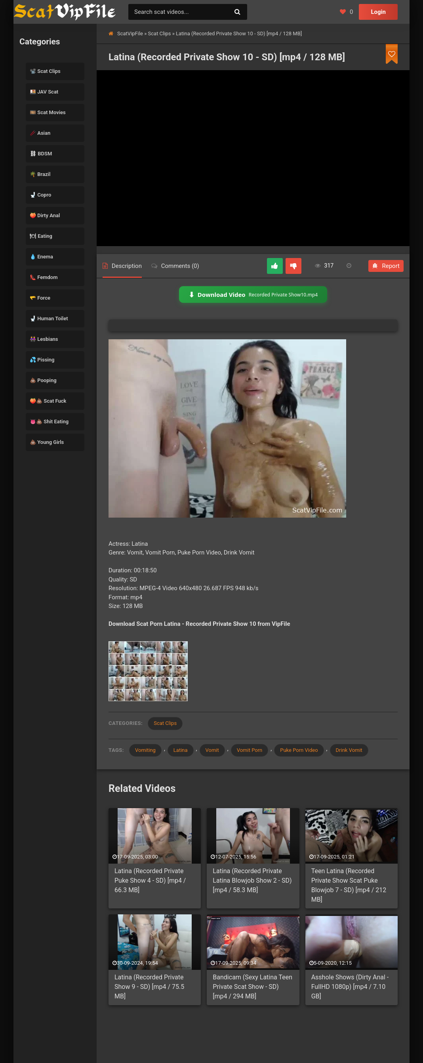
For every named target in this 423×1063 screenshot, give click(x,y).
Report (386, 266)
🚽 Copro (40, 195)
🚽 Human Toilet (49, 318)
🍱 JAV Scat (44, 92)
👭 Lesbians (44, 339)
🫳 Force (40, 298)
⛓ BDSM (41, 154)
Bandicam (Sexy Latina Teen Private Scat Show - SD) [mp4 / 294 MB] (252, 986)
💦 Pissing (42, 360)
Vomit (212, 750)
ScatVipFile (130, 33)
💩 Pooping (43, 380)
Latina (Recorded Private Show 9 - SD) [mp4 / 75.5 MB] (149, 986)
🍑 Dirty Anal (45, 215)
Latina (180, 750)
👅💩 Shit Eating (49, 421)
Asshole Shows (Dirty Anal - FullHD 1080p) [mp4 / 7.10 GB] (350, 986)
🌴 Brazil (40, 174)
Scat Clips (159, 33)
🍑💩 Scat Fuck (48, 401)
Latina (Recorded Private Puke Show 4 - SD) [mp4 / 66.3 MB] (150, 880)
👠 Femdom (44, 277)
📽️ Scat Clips (45, 71)
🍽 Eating (41, 236)
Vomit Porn (250, 750)
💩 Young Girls (47, 442)
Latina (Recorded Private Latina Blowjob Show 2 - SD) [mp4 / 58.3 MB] (252, 880)
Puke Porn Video (299, 750)
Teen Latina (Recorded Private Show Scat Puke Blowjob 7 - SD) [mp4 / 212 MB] (349, 885)
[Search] (237, 12)
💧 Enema (41, 257)
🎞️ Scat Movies (48, 112)
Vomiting (145, 750)
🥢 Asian (40, 133)
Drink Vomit (349, 750)
